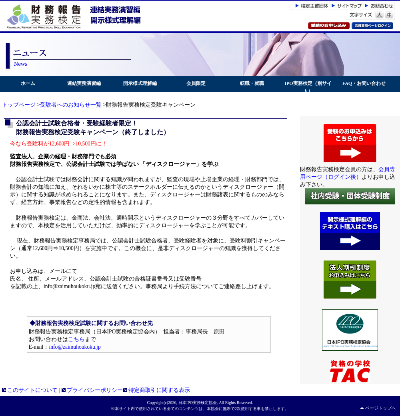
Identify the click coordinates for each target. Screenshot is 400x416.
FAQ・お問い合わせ (364, 83)
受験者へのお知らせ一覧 (71, 105)
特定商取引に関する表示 (156, 390)
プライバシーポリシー (92, 390)
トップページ (19, 105)
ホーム (28, 83)
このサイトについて (30, 390)
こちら (76, 339)
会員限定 (196, 83)
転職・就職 (252, 83)
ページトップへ (380, 408)
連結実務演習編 (84, 83)
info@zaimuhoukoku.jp (75, 347)
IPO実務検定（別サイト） (307, 87)
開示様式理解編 (140, 83)
